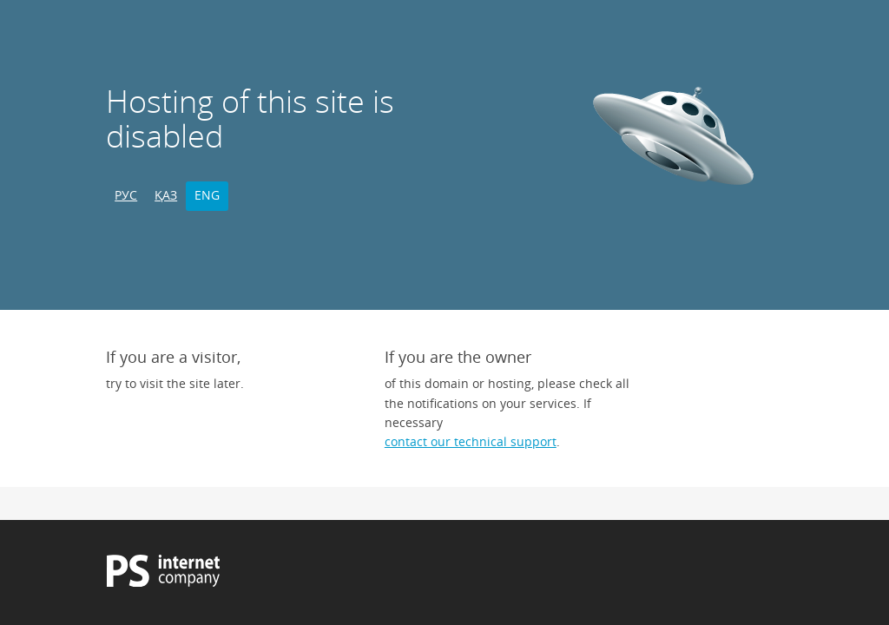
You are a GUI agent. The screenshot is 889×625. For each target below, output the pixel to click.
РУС (126, 195)
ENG (207, 195)
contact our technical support (470, 441)
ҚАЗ (166, 195)
